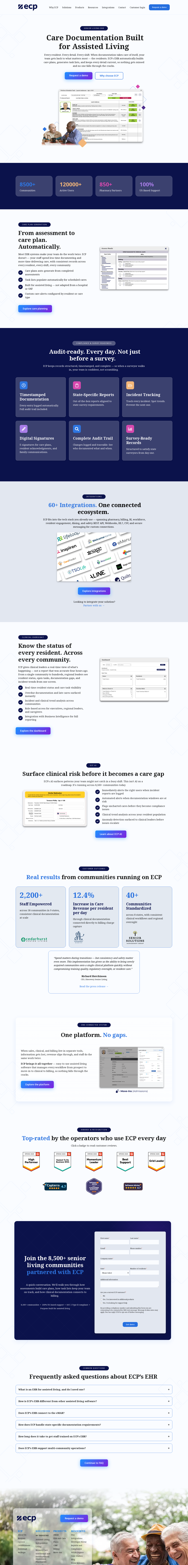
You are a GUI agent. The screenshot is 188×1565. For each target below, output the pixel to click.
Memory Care (42, 1550)
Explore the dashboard (33, 730)
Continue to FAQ (94, 1462)
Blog (73, 1559)
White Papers (77, 1552)
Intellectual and (43, 1553)
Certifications (24, 1545)
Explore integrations (94, 590)
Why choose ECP (109, 75)
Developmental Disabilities (42, 1557)
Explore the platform (37, 1084)
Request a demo (159, 7)
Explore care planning (35, 308)
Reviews (21, 1538)
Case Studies (77, 1556)
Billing (56, 1549)
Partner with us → (94, 605)
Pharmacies (41, 1562)
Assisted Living (42, 1539)
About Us (22, 1535)
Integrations (108, 7)
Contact (122, 7)
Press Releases (77, 1563)
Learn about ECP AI (111, 834)
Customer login (137, 7)
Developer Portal (78, 1542)
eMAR (56, 1535)
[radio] (129, 1296)
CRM (55, 1545)
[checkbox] (129, 1299)
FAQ (73, 1535)
